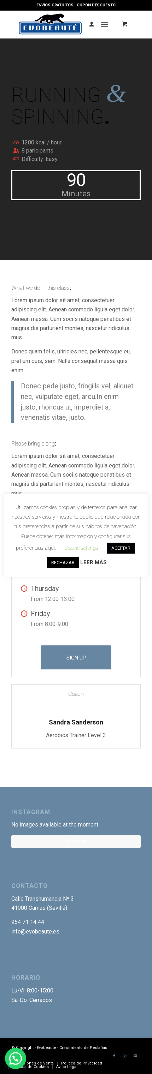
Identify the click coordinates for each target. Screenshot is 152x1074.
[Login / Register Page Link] (88, 24)
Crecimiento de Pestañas (83, 1047)
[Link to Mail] (135, 1056)
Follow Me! (76, 841)
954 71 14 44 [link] (27, 922)
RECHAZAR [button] (63, 562)
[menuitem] (88, 24)
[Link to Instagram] (124, 1056)
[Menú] (104, 24)
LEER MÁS (93, 562)
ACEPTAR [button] (120, 548)
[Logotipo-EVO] (63, 24)
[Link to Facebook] (114, 1056)
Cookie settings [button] (81, 548)
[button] (15, 1058)
